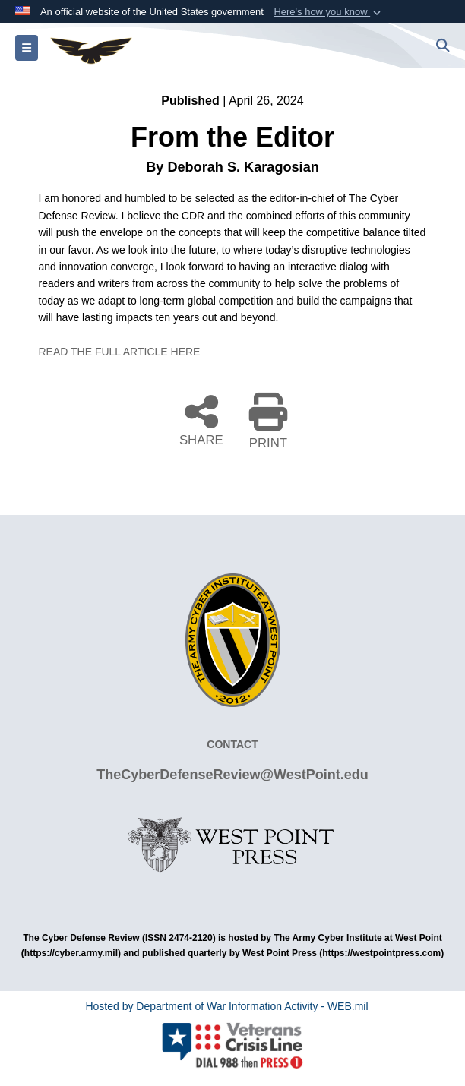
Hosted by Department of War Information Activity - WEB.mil (226, 1006)
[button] (329, 12)
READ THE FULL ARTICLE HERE (120, 352)
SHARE (201, 419)
